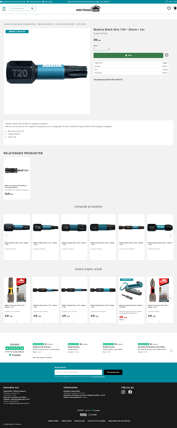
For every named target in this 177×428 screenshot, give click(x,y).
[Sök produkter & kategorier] (23, 8)
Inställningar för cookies (12, 424)
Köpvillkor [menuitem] (79, 421)
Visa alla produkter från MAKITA (108, 80)
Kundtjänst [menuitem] (53, 421)
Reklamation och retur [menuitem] (119, 421)
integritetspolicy (98, 376)
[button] (169, 8)
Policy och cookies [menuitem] (96, 421)
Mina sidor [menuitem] (66, 421)
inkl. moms (173, 1)
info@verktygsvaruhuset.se (19, 403)
